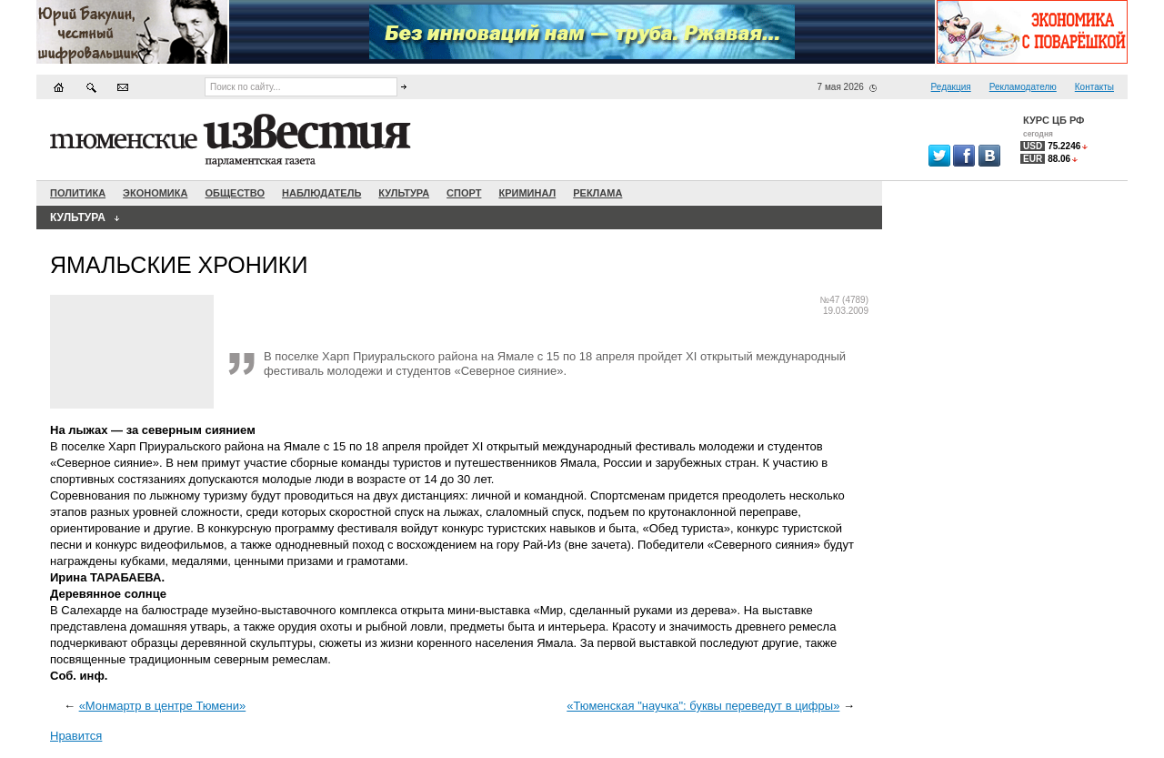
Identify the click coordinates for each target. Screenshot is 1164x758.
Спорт (464, 192)
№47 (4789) (843, 300)
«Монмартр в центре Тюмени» (162, 706)
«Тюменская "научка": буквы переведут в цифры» (703, 706)
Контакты (1094, 87)
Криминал (527, 192)
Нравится (76, 736)
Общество (235, 192)
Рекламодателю (1023, 87)
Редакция (951, 87)
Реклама (597, 192)
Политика (77, 192)
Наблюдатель (321, 192)
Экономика (155, 192)
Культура (403, 192)
